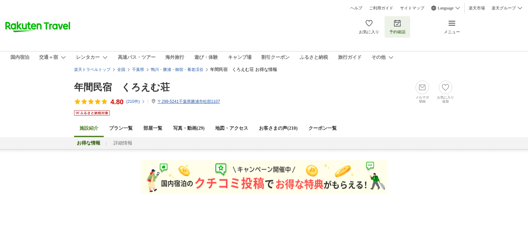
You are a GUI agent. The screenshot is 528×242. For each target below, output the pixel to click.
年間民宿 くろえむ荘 (122, 87)
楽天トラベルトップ (92, 69)
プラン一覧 (121, 128)
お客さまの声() (278, 128)
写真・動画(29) (188, 128)
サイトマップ (412, 8)
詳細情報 (122, 143)
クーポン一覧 (322, 128)
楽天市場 (477, 8)
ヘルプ (356, 8)
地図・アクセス (231, 128)
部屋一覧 (152, 128)
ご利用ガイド (381, 8)
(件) (135, 101)
